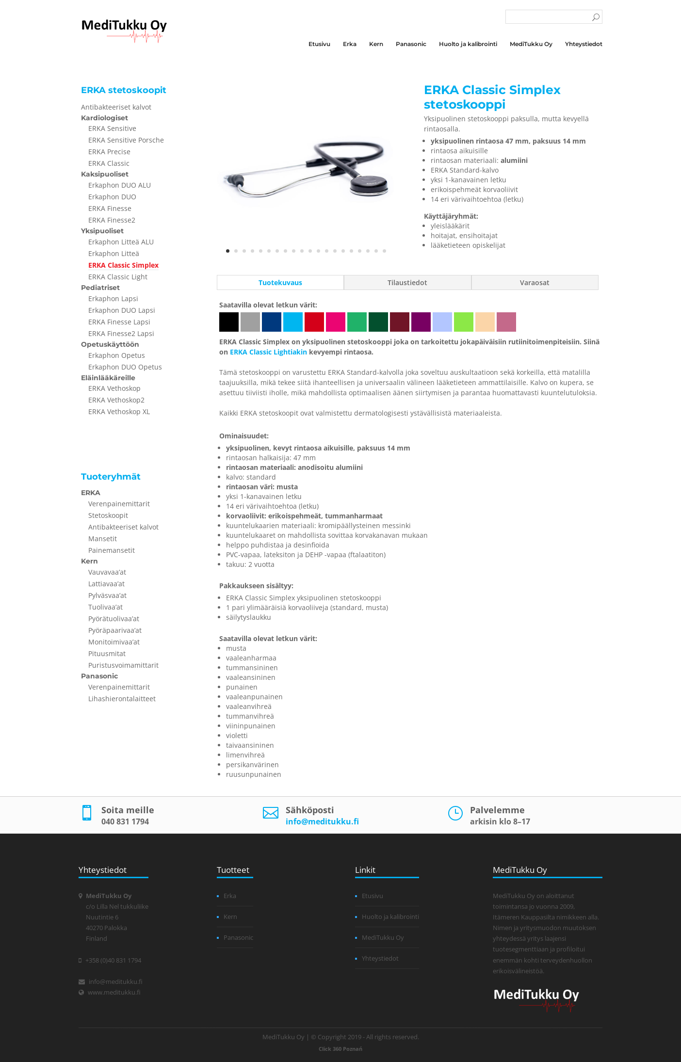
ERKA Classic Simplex (123, 265)
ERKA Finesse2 (111, 220)
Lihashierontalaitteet (122, 698)
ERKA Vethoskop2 (116, 399)
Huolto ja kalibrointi (468, 44)
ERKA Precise (109, 151)
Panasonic (411, 44)
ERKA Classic (109, 163)
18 (368, 251)
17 (359, 251)
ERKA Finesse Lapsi (119, 321)
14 (335, 251)
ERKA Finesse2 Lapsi (121, 333)
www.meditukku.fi (114, 992)
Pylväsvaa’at (107, 595)
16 (351, 251)
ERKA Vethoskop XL (119, 411)
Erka (350, 44)
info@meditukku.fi (322, 821)
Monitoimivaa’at (114, 641)
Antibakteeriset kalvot (116, 107)
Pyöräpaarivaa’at (115, 630)
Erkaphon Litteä (113, 253)
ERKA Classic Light (117, 276)
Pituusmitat (107, 653)
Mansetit (102, 538)
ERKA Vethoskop (114, 388)
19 (376, 251)
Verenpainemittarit (119, 503)
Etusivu (319, 44)
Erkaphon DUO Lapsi (121, 310)
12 (318, 251)
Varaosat (535, 282)
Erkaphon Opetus (116, 355)
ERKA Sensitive (112, 128)
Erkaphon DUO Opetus (125, 366)
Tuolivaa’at (105, 606)
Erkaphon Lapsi (113, 298)
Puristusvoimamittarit (123, 665)
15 (343, 251)
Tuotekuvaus (280, 282)
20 (384, 251)
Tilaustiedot (407, 282)
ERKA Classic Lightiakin (268, 351)
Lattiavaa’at (106, 583)
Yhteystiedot (583, 44)
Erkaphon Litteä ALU (121, 241)
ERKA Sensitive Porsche (126, 140)
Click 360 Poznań (340, 1048)
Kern (376, 44)
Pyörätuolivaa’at (113, 618)
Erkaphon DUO (112, 196)
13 (326, 251)
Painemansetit (111, 550)
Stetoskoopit (108, 515)
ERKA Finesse (109, 208)
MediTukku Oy (531, 44)
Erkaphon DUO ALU (119, 185)
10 (302, 251)
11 (310, 251)
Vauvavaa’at (107, 572)
